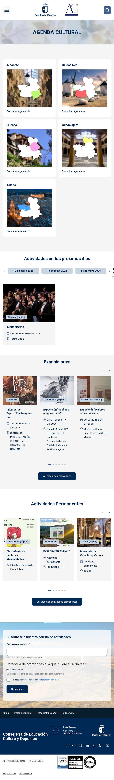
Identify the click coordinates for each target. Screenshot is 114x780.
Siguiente (109, 370)
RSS (94, 745)
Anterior (102, 370)
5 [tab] (62, 464)
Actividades (17, 669)
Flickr (73, 745)
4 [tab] (59, 464)
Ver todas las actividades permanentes (57, 601)
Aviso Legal (37, 761)
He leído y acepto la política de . (35, 680)
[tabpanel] (20, 416)
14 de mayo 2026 (91, 270)
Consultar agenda (17, 111)
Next (109, 271)
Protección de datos (16, 761)
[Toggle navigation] (6, 10)
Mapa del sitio (9, 773)
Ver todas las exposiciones (57, 476)
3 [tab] (56, 464)
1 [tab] (49, 464)
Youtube (107, 745)
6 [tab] (65, 464)
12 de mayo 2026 (23, 270)
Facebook (66, 745)
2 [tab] (53, 464)
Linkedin (87, 745)
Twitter (100, 745)
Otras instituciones (46, 713)
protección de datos (49, 680)
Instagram (80, 745)
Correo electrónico (17, 644)
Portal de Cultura (22, 713)
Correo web (68, 713)
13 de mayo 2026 (57, 270)
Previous (5, 271)
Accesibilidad (25, 773)
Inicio (6, 713)
